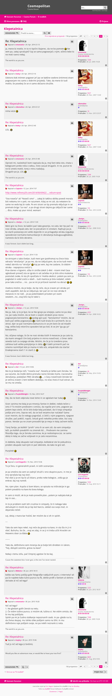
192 (88, 208)
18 (88, 111)
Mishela (81, 580)
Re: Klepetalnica (15, 41)
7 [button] (91, 36)
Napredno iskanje (99, 10)
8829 (89, 657)
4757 (89, 226)
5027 (89, 93)
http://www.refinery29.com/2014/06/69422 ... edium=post (33, 192)
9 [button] (97, 36)
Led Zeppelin (83, 474)
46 (88, 371)
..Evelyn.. (81, 219)
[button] (81, 36)
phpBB (46, 689)
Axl (79, 364)
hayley (80, 649)
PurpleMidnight (84, 391)
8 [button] (94, 36)
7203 (89, 482)
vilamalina (82, 104)
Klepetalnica (13, 29)
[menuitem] (23, 21)
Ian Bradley (75, 686)
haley (80, 85)
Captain (81, 200)
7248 (89, 60)
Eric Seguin (49, 686)
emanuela (82, 52)
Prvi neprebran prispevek (54, 36)
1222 (89, 588)
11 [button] (104, 36)
